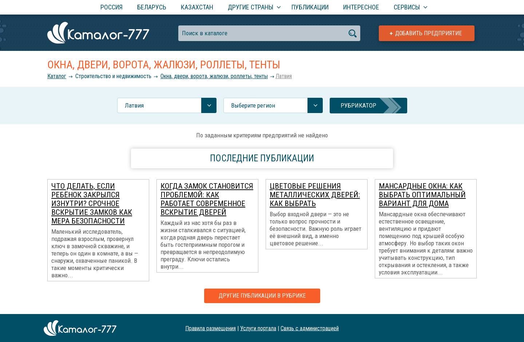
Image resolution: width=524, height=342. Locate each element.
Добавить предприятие (428, 33)
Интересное (361, 7)
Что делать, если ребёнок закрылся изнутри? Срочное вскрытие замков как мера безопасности (91, 203)
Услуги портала (258, 328)
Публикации (310, 7)
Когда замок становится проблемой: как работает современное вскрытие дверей (206, 199)
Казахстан (197, 7)
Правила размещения (210, 328)
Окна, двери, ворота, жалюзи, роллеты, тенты (214, 76)
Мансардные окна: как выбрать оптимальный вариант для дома (422, 195)
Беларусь (151, 7)
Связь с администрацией (310, 328)
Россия (111, 7)
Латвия (283, 76)
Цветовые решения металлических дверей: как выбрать (315, 195)
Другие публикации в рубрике (262, 295)
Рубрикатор (358, 105)
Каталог (56, 76)
